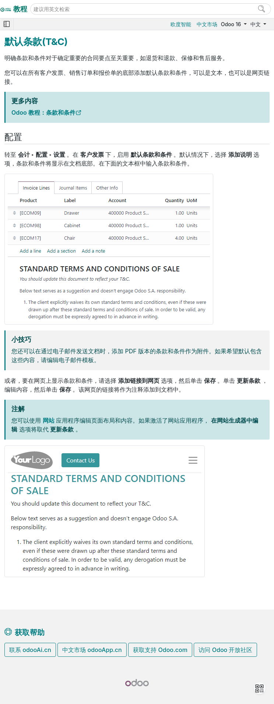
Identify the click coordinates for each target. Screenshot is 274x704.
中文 (256, 24)
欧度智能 (181, 24)
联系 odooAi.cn (30, 649)
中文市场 (207, 24)
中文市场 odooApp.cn (92, 649)
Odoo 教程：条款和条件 (43, 112)
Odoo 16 (231, 24)
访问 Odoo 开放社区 (225, 649)
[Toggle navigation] (6, 24)
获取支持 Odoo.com (160, 649)
